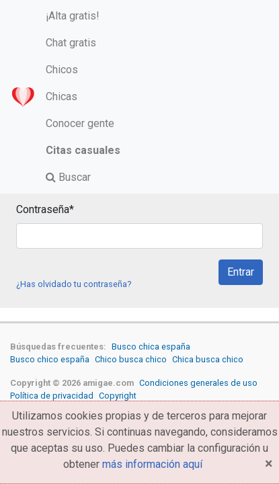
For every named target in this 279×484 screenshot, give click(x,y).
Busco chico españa (49, 359)
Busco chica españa (151, 346)
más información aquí (152, 464)
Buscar (68, 177)
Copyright (117, 396)
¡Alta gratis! (72, 15)
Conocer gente (80, 123)
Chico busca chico (131, 359)
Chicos (62, 69)
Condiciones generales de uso (198, 383)
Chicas (61, 96)
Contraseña (45, 209)
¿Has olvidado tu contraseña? (73, 284)
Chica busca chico (207, 359)
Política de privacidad (51, 396)
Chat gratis (71, 42)
